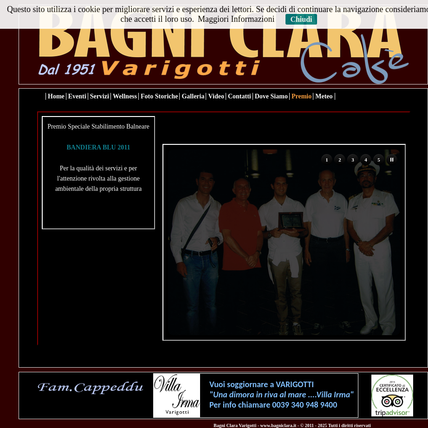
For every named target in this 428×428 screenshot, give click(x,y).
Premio (301, 96)
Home (56, 96)
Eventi (77, 96)
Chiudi (301, 19)
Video (216, 96)
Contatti (239, 96)
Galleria (193, 96)
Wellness (125, 96)
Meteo (323, 96)
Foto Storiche (159, 96)
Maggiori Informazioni (236, 19)
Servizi (99, 96)
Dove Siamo (271, 96)
